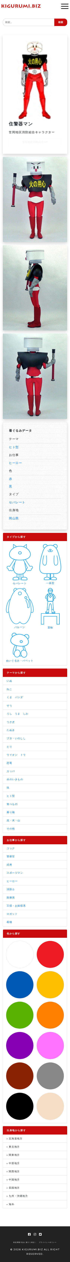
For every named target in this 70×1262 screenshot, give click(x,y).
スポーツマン (15, 872)
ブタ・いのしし (16, 738)
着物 (9, 922)
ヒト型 (14, 447)
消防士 (11, 889)
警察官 (11, 856)
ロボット (12, 913)
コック (11, 848)
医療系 (11, 897)
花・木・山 (13, 820)
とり (9, 746)
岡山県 (14, 518)
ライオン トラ (16, 754)
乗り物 (11, 812)
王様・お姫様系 (16, 905)
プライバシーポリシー (48, 1242)
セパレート (17, 502)
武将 (9, 864)
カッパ (11, 771)
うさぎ (11, 722)
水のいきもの (15, 779)
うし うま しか (18, 713)
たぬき (11, 730)
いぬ (9, 680)
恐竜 (9, 763)
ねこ (9, 689)
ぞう (9, 705)
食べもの (12, 804)
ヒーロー (15, 463)
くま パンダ (15, 697)
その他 (11, 828)
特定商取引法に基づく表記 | (24, 1242)
